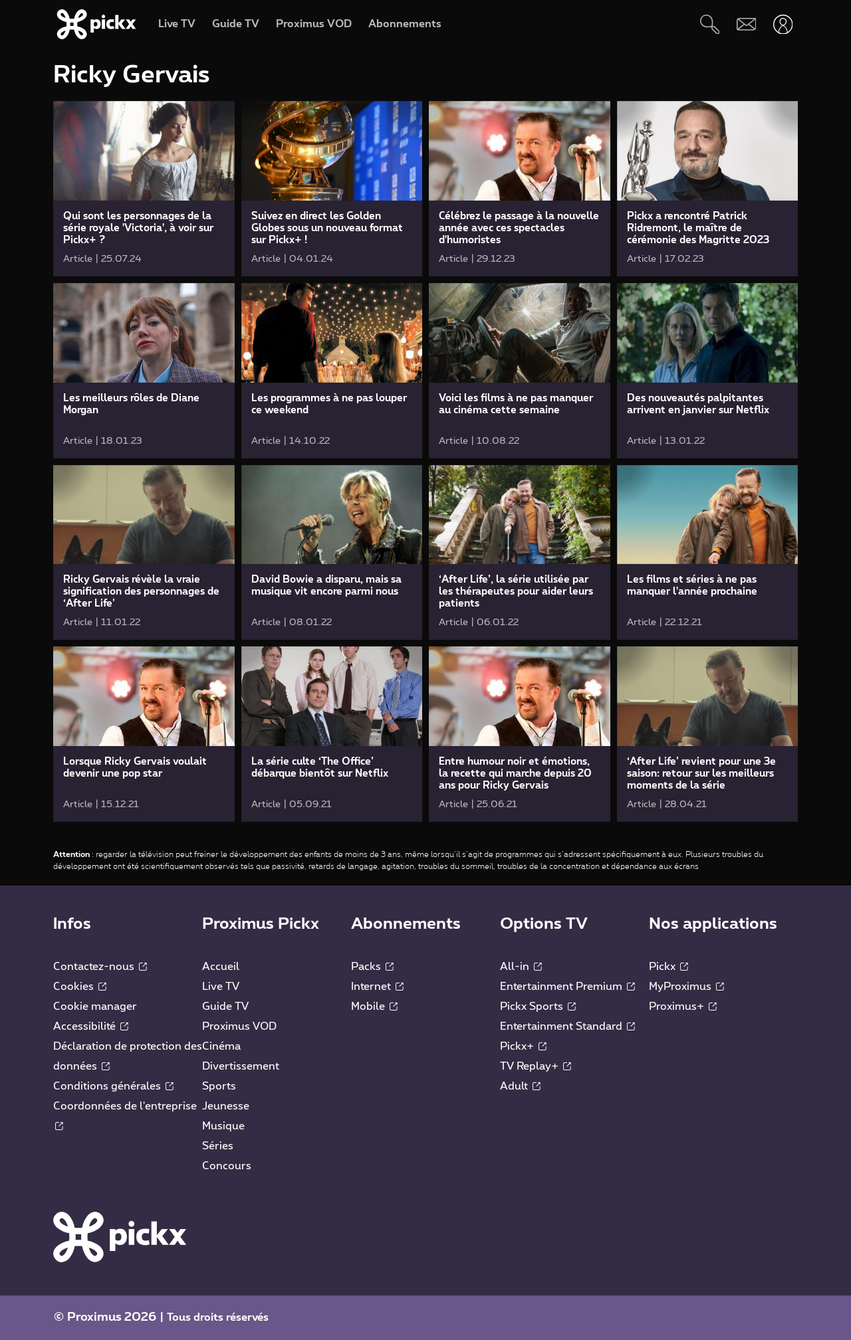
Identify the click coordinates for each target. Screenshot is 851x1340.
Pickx (668, 966)
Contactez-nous (100, 966)
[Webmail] (746, 24)
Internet (377, 986)
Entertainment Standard (567, 1026)
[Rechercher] (709, 24)
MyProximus (686, 986)
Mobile (374, 1006)
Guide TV (225, 1006)
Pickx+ (523, 1046)
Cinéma (221, 1046)
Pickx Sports (538, 1006)
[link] (144, 188)
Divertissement (240, 1066)
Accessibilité (90, 1026)
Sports (219, 1086)
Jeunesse (225, 1106)
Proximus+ (683, 1006)
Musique (223, 1126)
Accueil (220, 966)
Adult (520, 1086)
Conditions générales (113, 1086)
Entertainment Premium (567, 986)
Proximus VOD (239, 1026)
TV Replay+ (535, 1066)
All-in (521, 966)
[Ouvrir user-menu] (783, 24)
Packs (372, 966)
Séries (217, 1146)
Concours (226, 1166)
